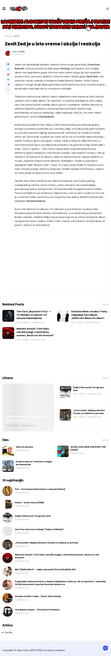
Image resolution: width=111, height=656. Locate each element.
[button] (8, 90)
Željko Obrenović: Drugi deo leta (88, 389)
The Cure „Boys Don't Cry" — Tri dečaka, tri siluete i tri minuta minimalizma (34, 315)
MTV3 (16, 36)
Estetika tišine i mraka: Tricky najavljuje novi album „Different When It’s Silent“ (89, 315)
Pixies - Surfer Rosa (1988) (29, 502)
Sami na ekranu (24, 447)
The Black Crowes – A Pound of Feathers (37, 609)
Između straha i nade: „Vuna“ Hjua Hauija (38, 596)
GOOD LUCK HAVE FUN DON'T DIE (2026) (88, 448)
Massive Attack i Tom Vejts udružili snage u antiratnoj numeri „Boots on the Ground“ (35, 332)
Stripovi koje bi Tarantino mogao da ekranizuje (34, 463)
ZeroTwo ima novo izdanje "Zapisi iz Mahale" (39, 529)
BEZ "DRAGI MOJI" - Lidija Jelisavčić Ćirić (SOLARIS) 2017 (45, 569)
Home (8, 36)
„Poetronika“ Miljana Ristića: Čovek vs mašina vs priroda (89, 412)
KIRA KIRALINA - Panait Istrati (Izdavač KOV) (27, 418)
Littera (11, 411)
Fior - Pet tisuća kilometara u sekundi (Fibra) (40, 489)
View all (105, 304)
